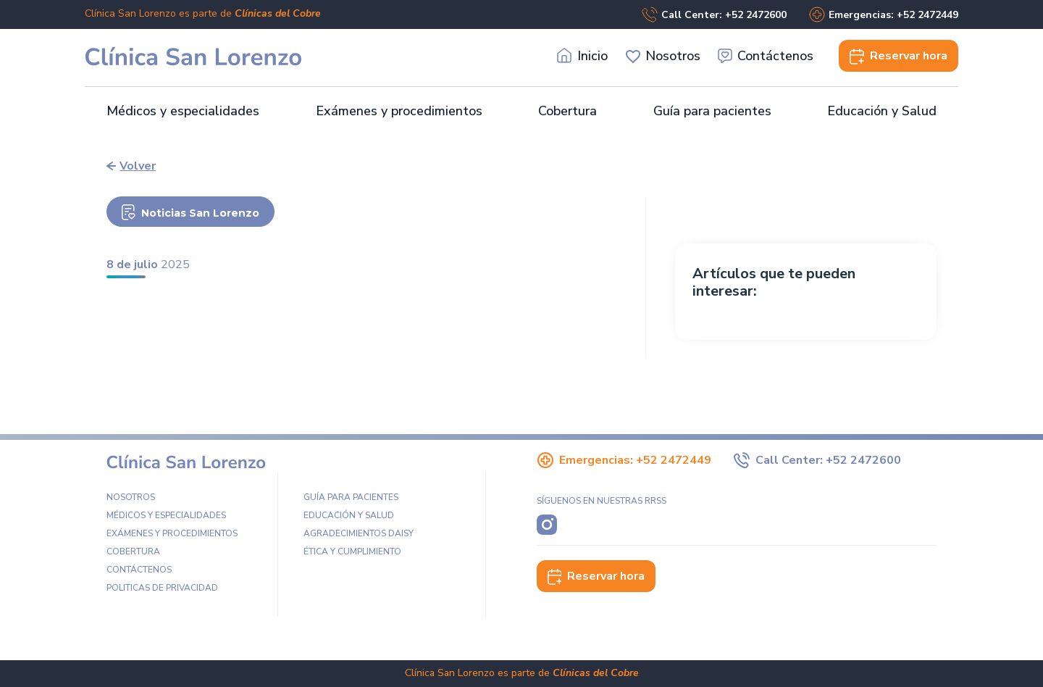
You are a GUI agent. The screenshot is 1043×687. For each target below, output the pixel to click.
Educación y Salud (882, 111)
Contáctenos (766, 56)
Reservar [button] (898, 55)
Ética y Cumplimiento (352, 551)
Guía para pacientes (712, 111)
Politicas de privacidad (162, 588)
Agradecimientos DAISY (358, 533)
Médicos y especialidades (182, 111)
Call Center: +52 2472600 (714, 14)
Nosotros (663, 56)
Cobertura (567, 111)
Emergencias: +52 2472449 (883, 14)
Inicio (583, 56)
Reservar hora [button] (596, 576)
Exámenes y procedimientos (399, 111)
